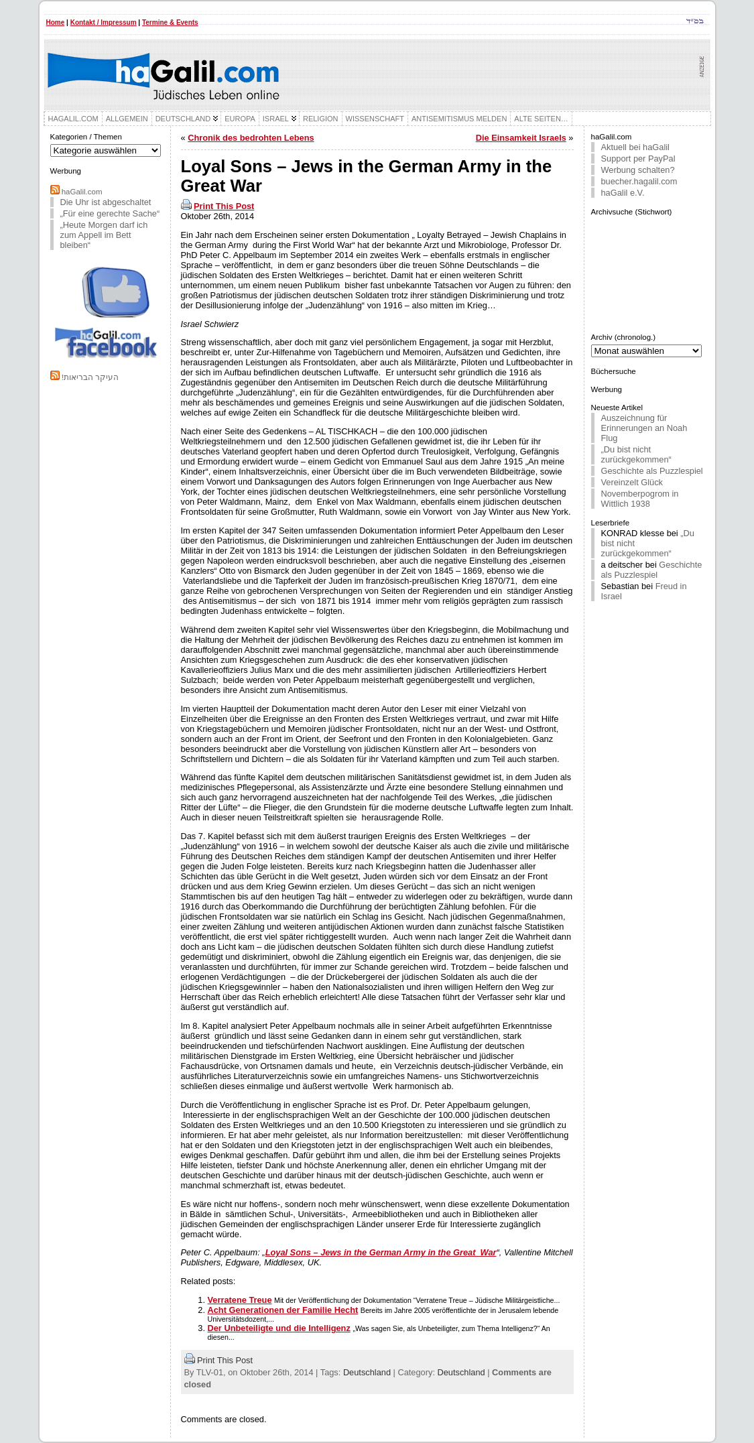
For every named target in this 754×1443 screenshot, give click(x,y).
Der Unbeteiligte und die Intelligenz (279, 1328)
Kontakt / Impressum (103, 22)
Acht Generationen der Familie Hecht (283, 1310)
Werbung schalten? (638, 170)
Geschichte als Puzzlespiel (652, 471)
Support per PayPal (638, 158)
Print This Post (224, 206)
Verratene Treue (240, 1300)
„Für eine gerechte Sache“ (110, 213)
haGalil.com (82, 192)
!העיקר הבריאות (90, 377)
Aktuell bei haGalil (635, 147)
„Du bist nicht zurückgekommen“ (636, 454)
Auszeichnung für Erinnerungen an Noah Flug (644, 428)
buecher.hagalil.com (639, 181)
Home (55, 22)
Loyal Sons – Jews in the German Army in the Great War (381, 1252)
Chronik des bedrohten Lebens (251, 138)
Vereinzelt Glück (632, 482)
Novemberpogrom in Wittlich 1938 (640, 499)
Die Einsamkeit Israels (521, 138)
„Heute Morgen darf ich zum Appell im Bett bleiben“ (104, 235)
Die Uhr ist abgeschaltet (105, 202)
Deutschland (367, 1372)
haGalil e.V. (623, 193)
